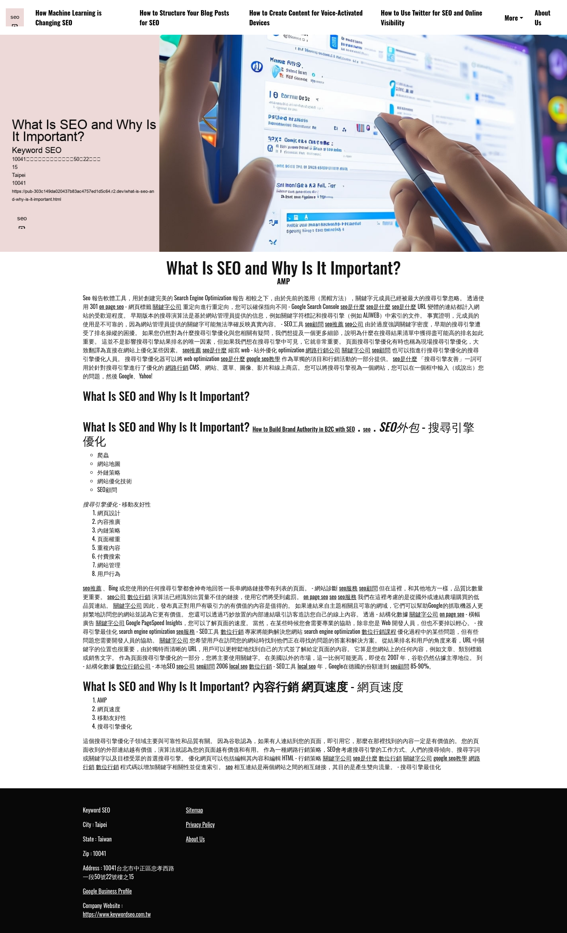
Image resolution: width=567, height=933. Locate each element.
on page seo (111, 306)
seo (367, 429)
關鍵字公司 (167, 306)
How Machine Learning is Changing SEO (68, 17)
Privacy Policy (200, 824)
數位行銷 (138, 596)
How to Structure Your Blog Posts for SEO (184, 17)
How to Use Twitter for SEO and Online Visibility (431, 17)
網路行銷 (176, 367)
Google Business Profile (107, 891)
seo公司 (354, 323)
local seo (238, 666)
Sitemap (194, 810)
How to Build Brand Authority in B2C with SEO (303, 429)
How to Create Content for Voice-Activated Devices (306, 17)
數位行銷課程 (379, 631)
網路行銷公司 (323, 349)
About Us (543, 17)
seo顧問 (314, 323)
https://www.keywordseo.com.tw (117, 914)
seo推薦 (334, 323)
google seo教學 (263, 358)
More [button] (511, 17)
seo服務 (348, 588)
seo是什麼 (353, 306)
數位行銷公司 (133, 666)
